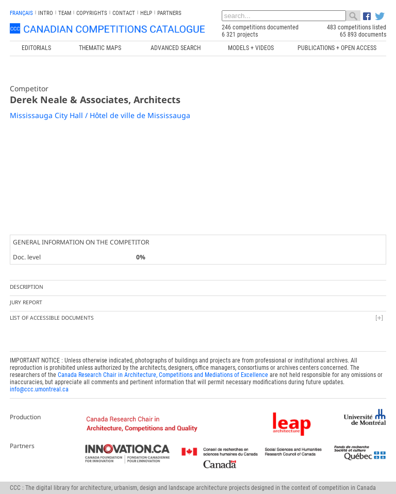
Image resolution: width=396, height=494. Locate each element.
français (21, 13)
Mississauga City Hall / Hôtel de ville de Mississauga (100, 115)
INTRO (45, 13)
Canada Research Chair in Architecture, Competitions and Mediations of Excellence (163, 374)
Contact (123, 13)
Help (146, 13)
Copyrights (91, 13)
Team (64, 13)
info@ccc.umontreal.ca (39, 389)
